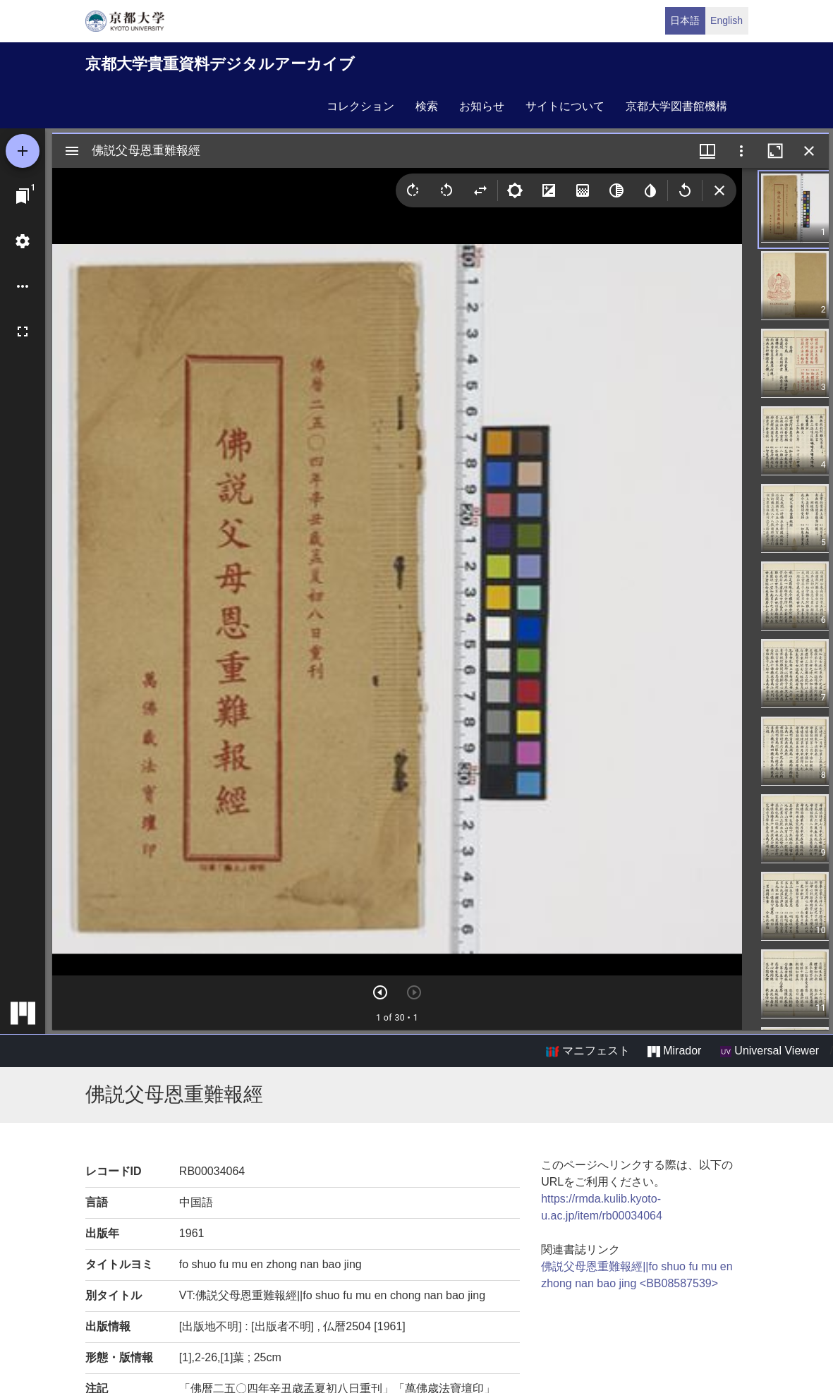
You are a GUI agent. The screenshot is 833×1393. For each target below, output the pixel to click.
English (726, 20)
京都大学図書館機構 (676, 106)
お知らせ (481, 106)
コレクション (360, 106)
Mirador (674, 1051)
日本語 (685, 20)
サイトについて (564, 106)
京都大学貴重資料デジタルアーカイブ (220, 64)
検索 (426, 106)
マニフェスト (587, 1051)
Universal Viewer (769, 1051)
